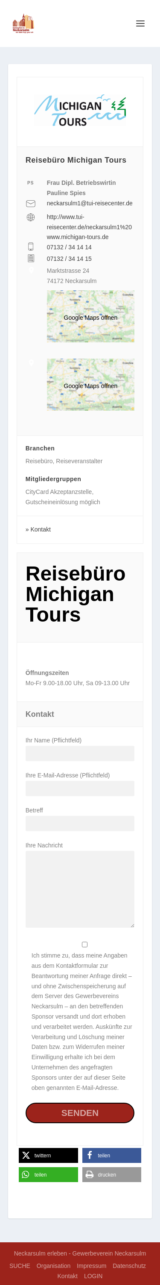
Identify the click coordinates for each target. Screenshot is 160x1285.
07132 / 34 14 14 (69, 247)
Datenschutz (129, 1265)
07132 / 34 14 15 (69, 258)
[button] (48, 1155)
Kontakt (40, 529)
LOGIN (93, 1276)
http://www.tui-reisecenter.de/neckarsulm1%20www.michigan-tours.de (89, 227)
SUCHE (19, 1265)
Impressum (91, 1265)
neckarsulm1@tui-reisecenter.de (90, 203)
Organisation (53, 1265)
